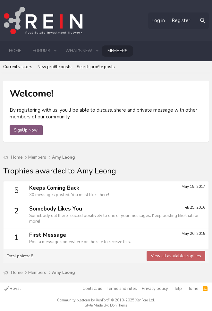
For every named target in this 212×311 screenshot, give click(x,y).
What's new (78, 51)
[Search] (202, 20)
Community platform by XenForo (106, 300)
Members (117, 51)
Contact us (92, 288)
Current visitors (17, 67)
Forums (41, 51)
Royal (12, 288)
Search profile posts (96, 67)
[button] (55, 50)
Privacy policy (155, 288)
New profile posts (55, 67)
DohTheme (118, 305)
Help (177, 288)
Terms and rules (122, 288)
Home (15, 51)
